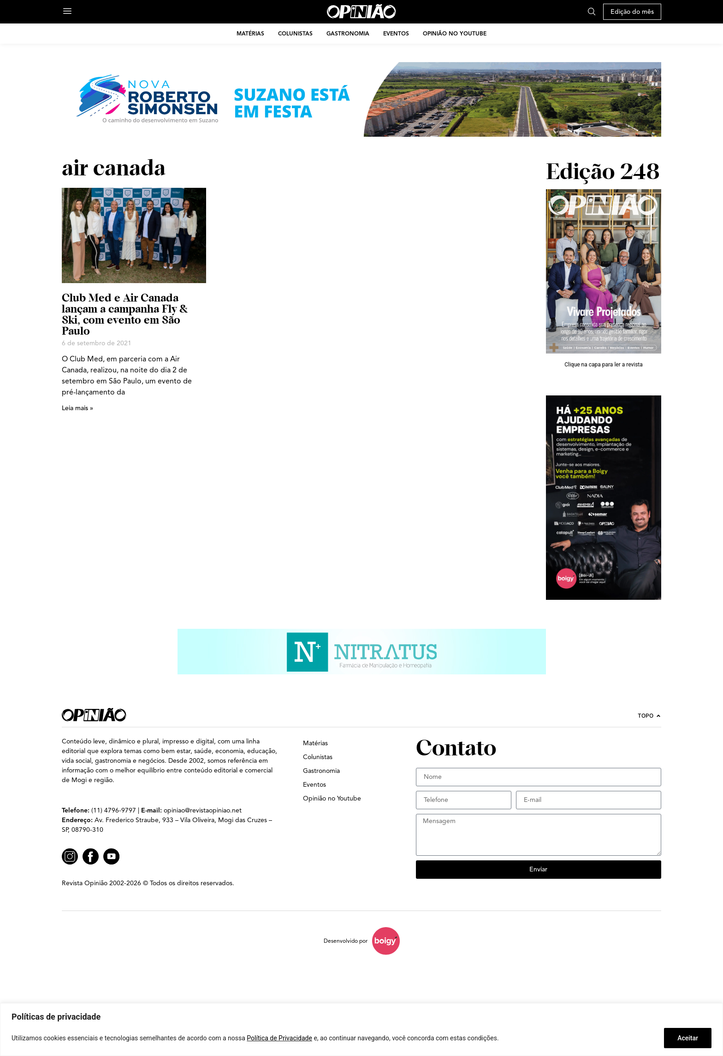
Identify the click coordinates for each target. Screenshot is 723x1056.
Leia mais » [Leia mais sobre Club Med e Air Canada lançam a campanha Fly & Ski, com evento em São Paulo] (77, 408)
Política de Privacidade (279, 1038)
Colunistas (295, 33)
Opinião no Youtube (454, 33)
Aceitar (687, 1038)
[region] (361, 1029)
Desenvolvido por (345, 940)
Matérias (250, 33)
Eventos (396, 33)
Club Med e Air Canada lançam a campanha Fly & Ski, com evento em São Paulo (125, 314)
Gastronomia (347, 33)
